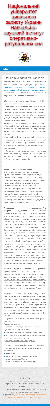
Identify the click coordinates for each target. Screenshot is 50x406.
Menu (5, 69)
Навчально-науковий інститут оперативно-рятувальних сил (24, 35)
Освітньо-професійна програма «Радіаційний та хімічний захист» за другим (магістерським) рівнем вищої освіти (25, 87)
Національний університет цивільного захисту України (24, 14)
